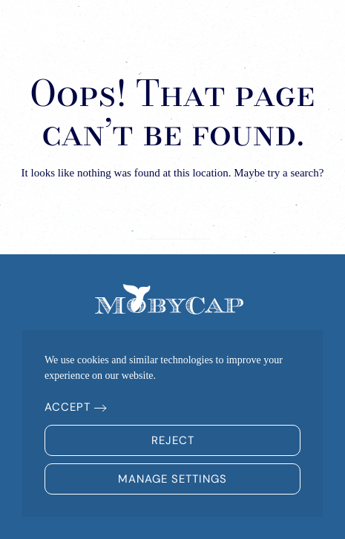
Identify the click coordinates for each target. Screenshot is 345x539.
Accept (68, 407)
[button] (308, 29)
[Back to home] (78, 29)
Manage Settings (172, 479)
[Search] (173, 223)
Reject (172, 440)
